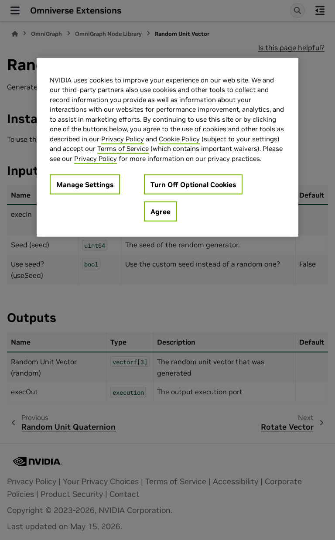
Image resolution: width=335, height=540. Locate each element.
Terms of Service (123, 148)
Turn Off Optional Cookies (193, 184)
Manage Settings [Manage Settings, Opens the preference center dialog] (84, 184)
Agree (160, 211)
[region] (167, 147)
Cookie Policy (179, 138)
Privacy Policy (122, 138)
